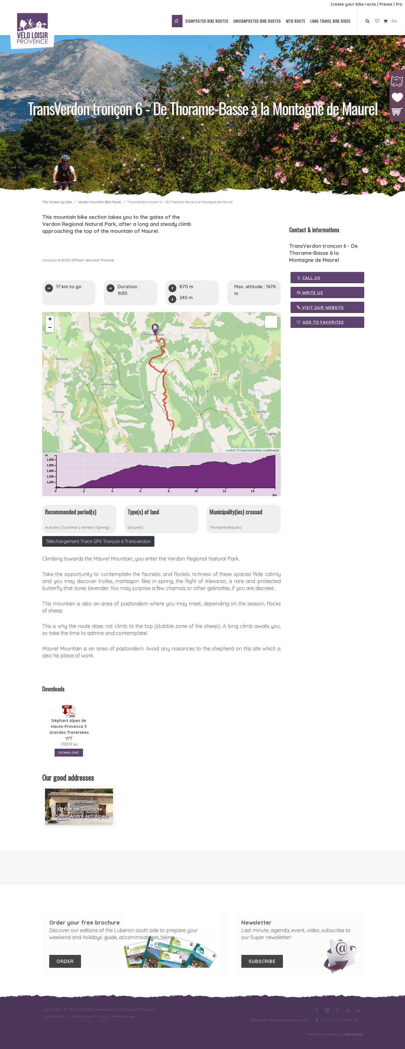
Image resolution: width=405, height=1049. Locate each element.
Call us (308, 277)
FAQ (102, 1016)
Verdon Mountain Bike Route (99, 202)
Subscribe (262, 961)
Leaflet (230, 450)
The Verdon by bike (57, 202)
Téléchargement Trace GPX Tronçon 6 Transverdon (98, 541)
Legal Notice (54, 1016)
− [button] (50, 328)
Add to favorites (320, 322)
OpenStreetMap (251, 450)
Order (65, 961)
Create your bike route (353, 4)
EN (394, 21)
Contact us (81, 1016)
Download (68, 753)
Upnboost (353, 1034)
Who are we (123, 1016)
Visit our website (320, 307)
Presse (385, 4)
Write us (310, 292)
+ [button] (50, 319)
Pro (399, 4)
